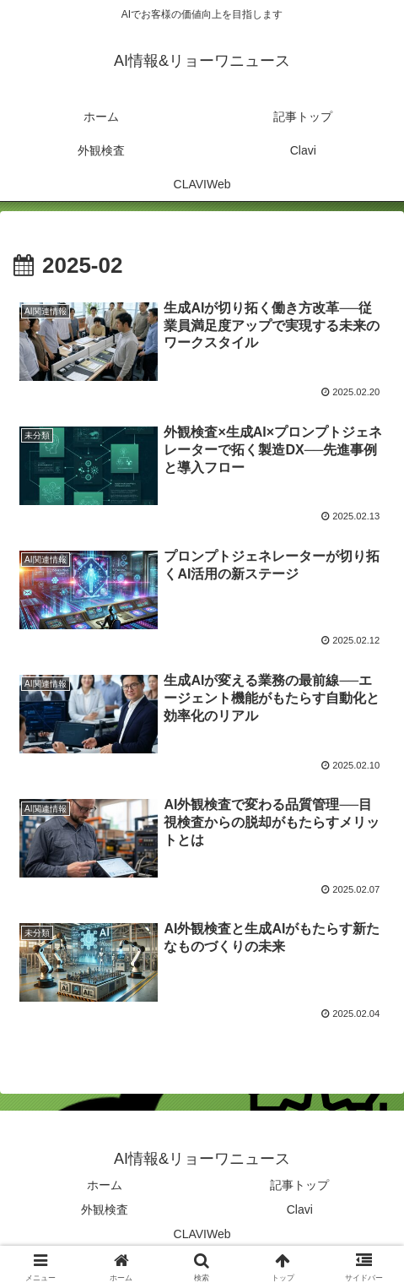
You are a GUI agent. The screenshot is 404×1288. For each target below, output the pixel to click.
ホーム (104, 1185)
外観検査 (104, 1209)
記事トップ (299, 1185)
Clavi (300, 1209)
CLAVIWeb (202, 1234)
